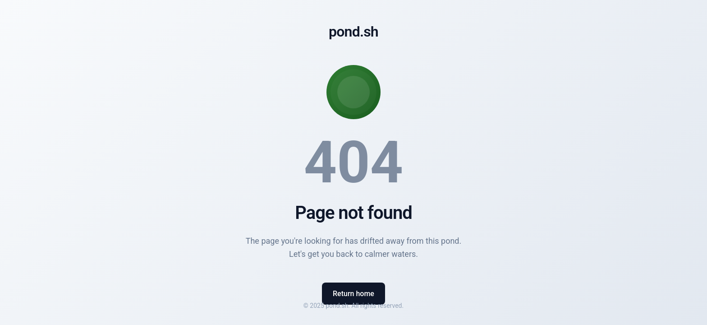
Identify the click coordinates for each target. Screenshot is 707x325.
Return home (353, 293)
